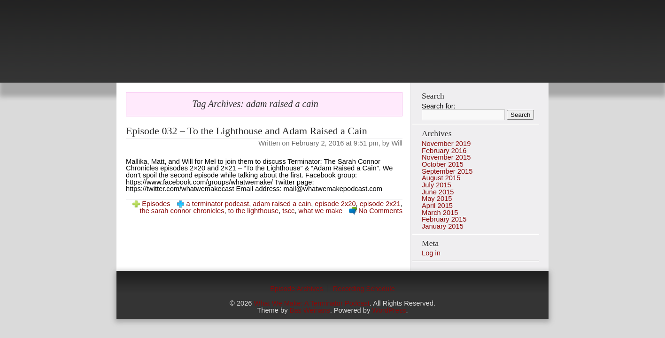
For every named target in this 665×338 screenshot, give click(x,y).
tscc (288, 211)
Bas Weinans (310, 310)
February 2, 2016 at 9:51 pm (335, 143)
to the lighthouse (253, 211)
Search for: (439, 106)
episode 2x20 (335, 203)
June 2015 (438, 192)
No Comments (380, 211)
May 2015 (437, 198)
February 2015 (444, 219)
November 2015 (446, 157)
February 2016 (444, 150)
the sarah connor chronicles (181, 211)
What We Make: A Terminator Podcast (312, 303)
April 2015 (437, 205)
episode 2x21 (380, 203)
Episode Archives (296, 288)
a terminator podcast (217, 203)
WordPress (389, 310)
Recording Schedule (364, 288)
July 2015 (436, 185)
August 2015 (441, 178)
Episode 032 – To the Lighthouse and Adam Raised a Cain (246, 131)
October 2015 (443, 164)
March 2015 (440, 212)
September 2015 (447, 171)
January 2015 (443, 226)
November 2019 (446, 143)
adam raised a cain (282, 203)
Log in (431, 253)
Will (396, 143)
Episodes (156, 203)
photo (332, 47)
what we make (321, 211)
